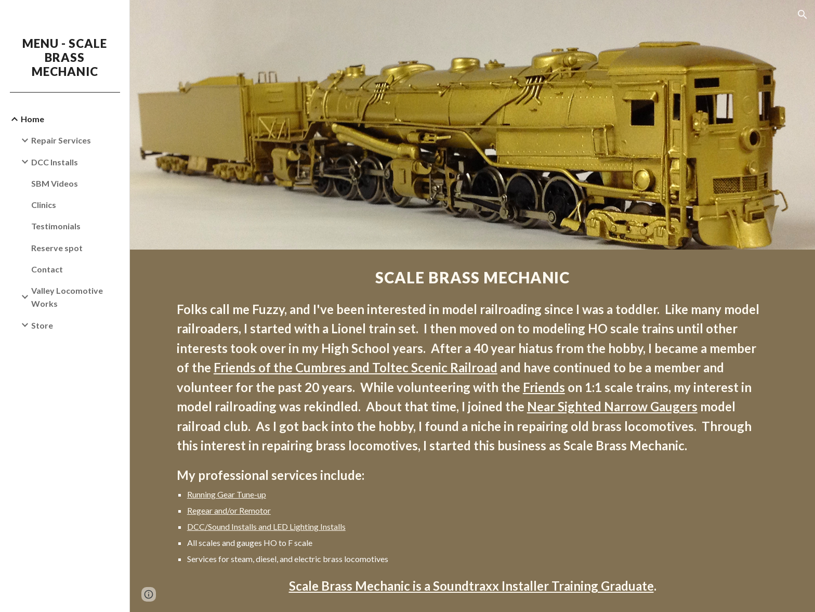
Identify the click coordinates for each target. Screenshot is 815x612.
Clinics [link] (43, 205)
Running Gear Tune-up (226, 494)
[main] (472, 431)
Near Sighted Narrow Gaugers (612, 406)
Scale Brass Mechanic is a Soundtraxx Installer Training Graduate (471, 585)
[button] (802, 14)
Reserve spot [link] (57, 248)
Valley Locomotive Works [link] (67, 296)
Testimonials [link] (56, 226)
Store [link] (42, 325)
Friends (544, 387)
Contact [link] (47, 269)
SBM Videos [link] (54, 183)
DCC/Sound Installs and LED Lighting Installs (266, 526)
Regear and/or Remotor (229, 510)
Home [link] (32, 119)
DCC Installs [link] (54, 162)
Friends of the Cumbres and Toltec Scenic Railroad (355, 367)
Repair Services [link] (61, 140)
